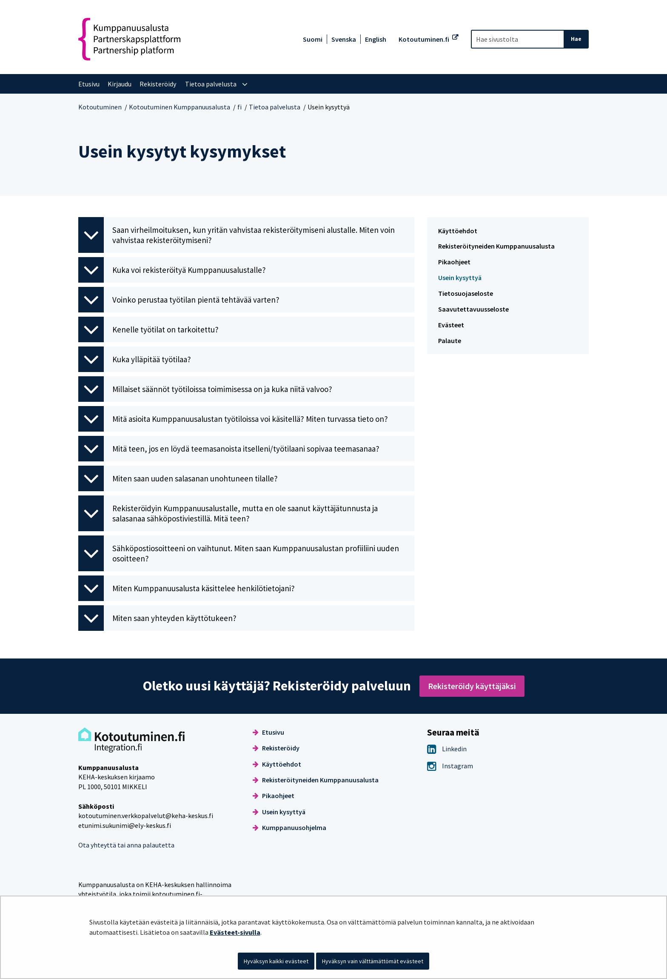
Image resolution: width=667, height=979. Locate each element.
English (375, 39)
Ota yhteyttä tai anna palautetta (126, 845)
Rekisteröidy (276, 748)
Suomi (312, 39)
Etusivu (268, 732)
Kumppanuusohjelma (289, 827)
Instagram (450, 765)
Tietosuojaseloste (465, 293)
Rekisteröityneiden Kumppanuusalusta (496, 246)
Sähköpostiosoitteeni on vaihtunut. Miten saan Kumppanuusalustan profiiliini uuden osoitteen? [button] (238, 553)
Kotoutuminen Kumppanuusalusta (179, 107)
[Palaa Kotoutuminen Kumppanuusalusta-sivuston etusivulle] (129, 39)
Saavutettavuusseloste (473, 309)
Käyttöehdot (457, 230)
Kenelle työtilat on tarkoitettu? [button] (148, 329)
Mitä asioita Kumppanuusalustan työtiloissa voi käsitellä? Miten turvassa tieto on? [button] (233, 419)
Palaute (449, 340)
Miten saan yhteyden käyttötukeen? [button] (157, 618)
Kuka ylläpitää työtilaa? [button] (134, 359)
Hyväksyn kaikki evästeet (276, 961)
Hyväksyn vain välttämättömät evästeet (372, 961)
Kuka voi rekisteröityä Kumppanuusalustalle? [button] (172, 270)
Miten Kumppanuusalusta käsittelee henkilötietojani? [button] (186, 588)
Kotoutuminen (100, 107)
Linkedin (447, 748)
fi (239, 107)
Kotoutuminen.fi (424, 39)
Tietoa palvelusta (274, 107)
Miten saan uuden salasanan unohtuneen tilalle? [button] (178, 478)
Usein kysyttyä (460, 277)
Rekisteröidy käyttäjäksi (472, 686)
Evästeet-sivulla (235, 932)
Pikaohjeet (454, 262)
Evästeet (451, 325)
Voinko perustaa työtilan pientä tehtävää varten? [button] (178, 299)
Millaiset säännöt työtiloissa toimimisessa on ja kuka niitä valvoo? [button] (205, 389)
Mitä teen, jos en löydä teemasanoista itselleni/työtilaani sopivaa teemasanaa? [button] (228, 448)
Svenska (343, 39)
